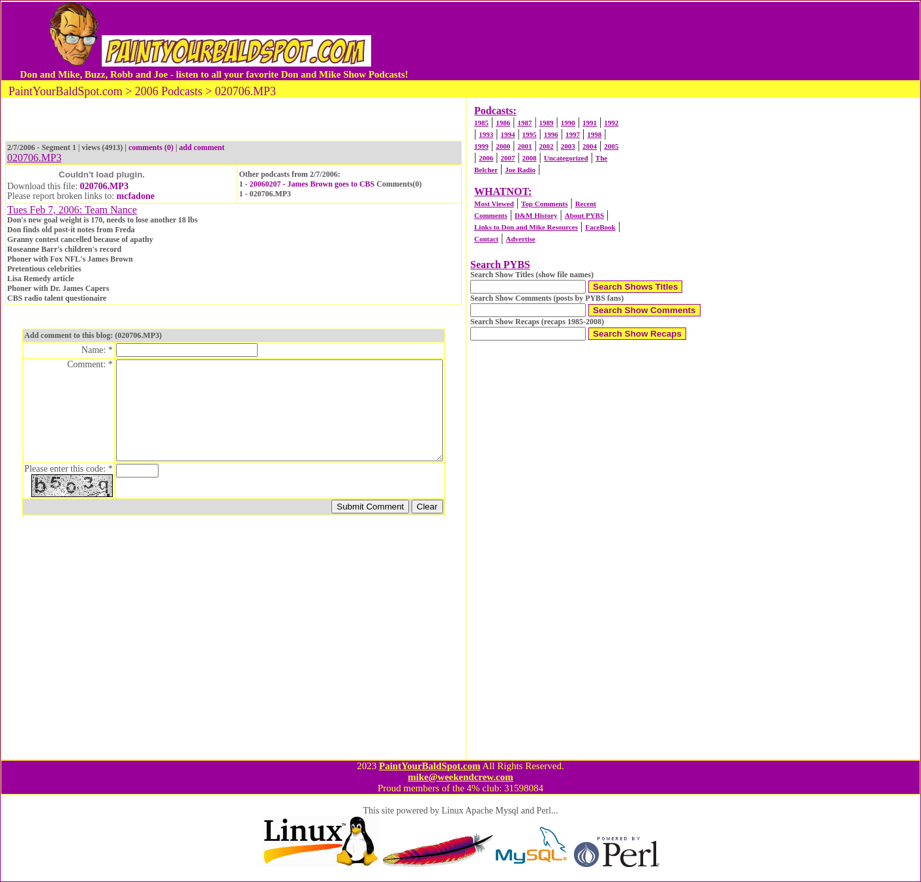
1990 (568, 123)
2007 (507, 158)
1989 (546, 123)
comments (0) (151, 147)
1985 (481, 123)
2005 (611, 146)
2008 (529, 158)
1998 (594, 134)
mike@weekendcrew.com (460, 777)
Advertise (520, 239)
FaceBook (600, 227)
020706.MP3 (104, 186)
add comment (202, 147)
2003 (568, 146)
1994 (507, 134)
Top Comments (544, 203)
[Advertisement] (656, 41)
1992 (611, 123)
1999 (481, 146)
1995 (529, 134)
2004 (589, 146)
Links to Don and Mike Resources (526, 227)
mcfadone (136, 196)
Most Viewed (494, 203)
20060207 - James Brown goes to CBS (311, 184)
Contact (486, 239)
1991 (589, 123)
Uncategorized (566, 158)
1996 (551, 134)
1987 (524, 123)
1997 (573, 134)
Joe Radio (520, 170)
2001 (524, 146)
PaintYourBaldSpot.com (429, 766)
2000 (503, 146)
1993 (486, 134)
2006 (486, 158)
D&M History (536, 215)
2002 (546, 146)
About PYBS (584, 215)
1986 (503, 123)
